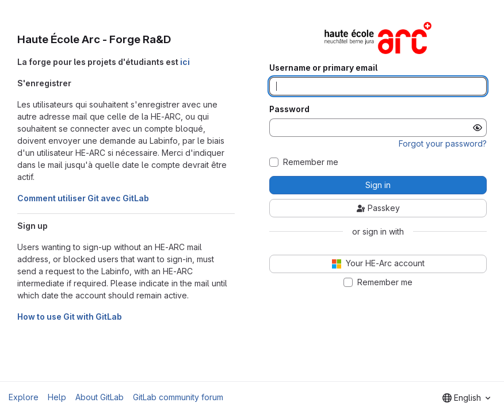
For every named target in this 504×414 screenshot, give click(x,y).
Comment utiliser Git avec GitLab (83, 198)
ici (185, 62)
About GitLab (99, 397)
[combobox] (466, 398)
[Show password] (477, 127)
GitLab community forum (178, 397)
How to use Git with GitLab (69, 316)
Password (289, 109)
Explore (24, 397)
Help (57, 397)
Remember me (310, 162)
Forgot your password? (443, 143)
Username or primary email (323, 67)
